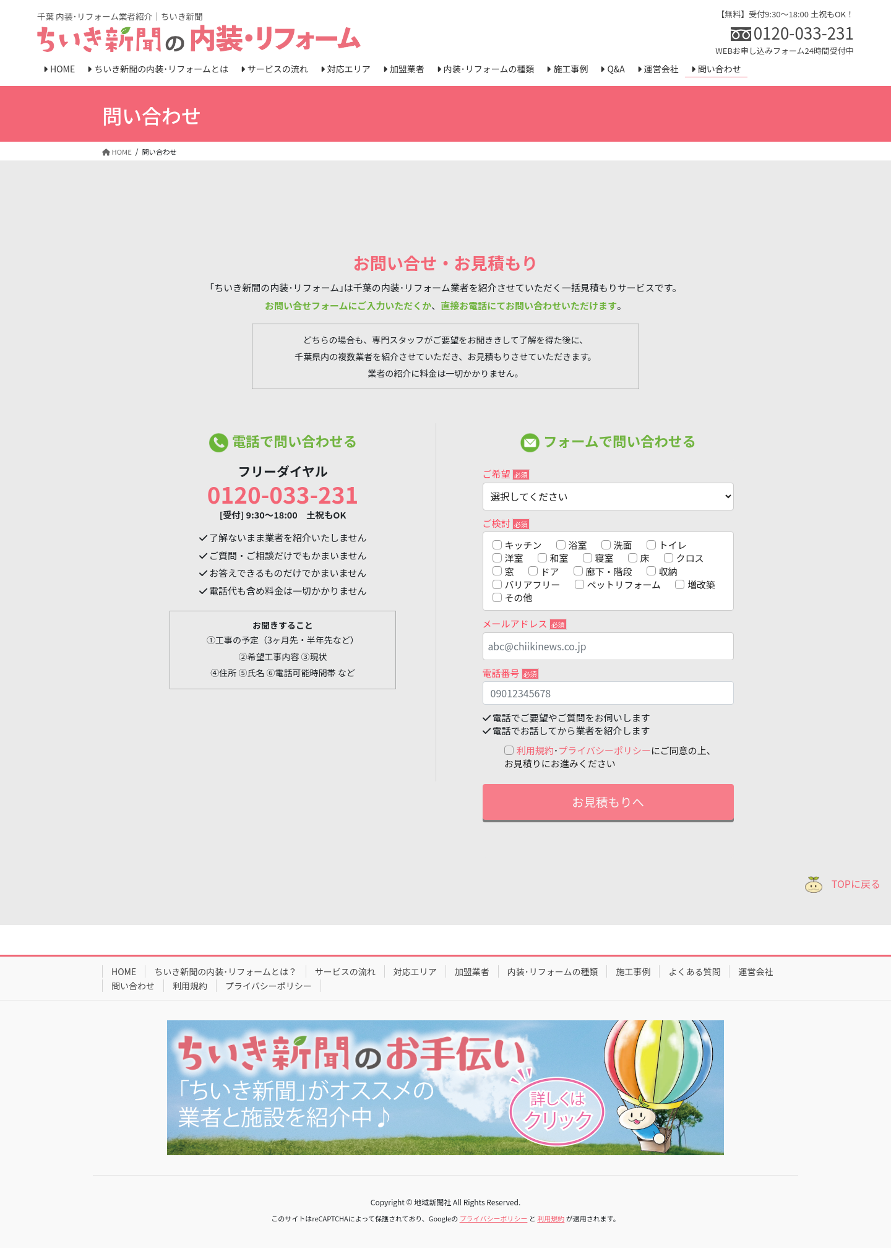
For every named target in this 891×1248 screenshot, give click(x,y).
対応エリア (415, 971)
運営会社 (755, 971)
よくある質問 (694, 971)
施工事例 (633, 971)
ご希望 (506, 473)
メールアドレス (525, 623)
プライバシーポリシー (604, 750)
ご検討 (506, 523)
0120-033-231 (282, 493)
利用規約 (535, 750)
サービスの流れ (345, 971)
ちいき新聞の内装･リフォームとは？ (225, 971)
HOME (123, 971)
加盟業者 (472, 971)
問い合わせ (133, 985)
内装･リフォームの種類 (552, 971)
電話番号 (511, 672)
